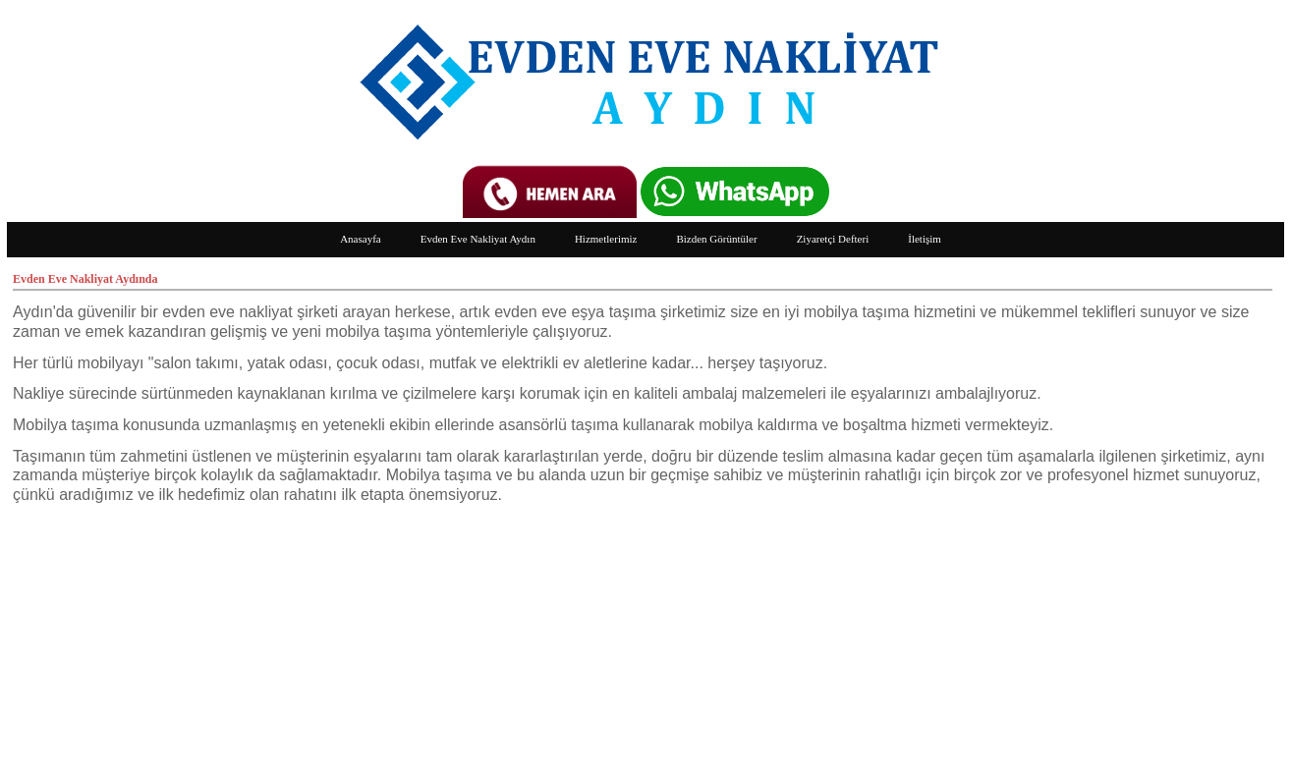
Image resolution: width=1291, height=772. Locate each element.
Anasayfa (360, 239)
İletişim (924, 239)
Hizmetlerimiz (606, 239)
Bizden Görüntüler (716, 239)
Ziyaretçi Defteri (833, 239)
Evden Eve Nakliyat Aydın (478, 239)
